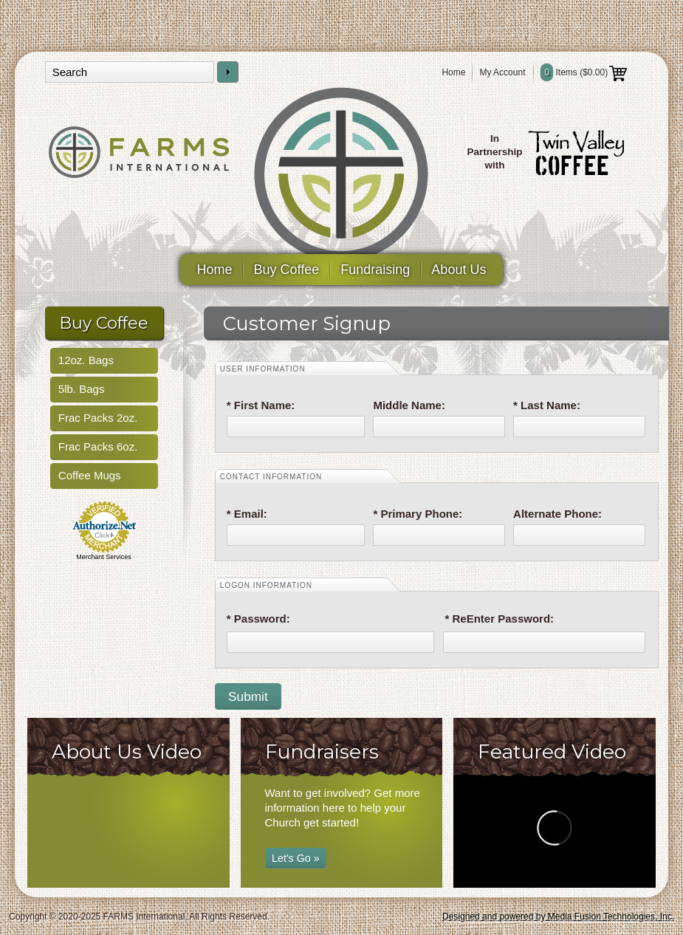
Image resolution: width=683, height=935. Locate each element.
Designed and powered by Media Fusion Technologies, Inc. (558, 916)
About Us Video (127, 752)
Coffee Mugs (89, 475)
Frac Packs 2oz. (98, 417)
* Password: (258, 618)
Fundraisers (322, 752)
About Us (458, 269)
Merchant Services (103, 557)
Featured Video (552, 752)
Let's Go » (296, 858)
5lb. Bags (81, 389)
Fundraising (375, 269)
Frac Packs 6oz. (98, 446)
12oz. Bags (86, 360)
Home (453, 72)
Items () (583, 72)
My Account (502, 72)
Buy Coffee (287, 269)
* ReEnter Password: (500, 618)
